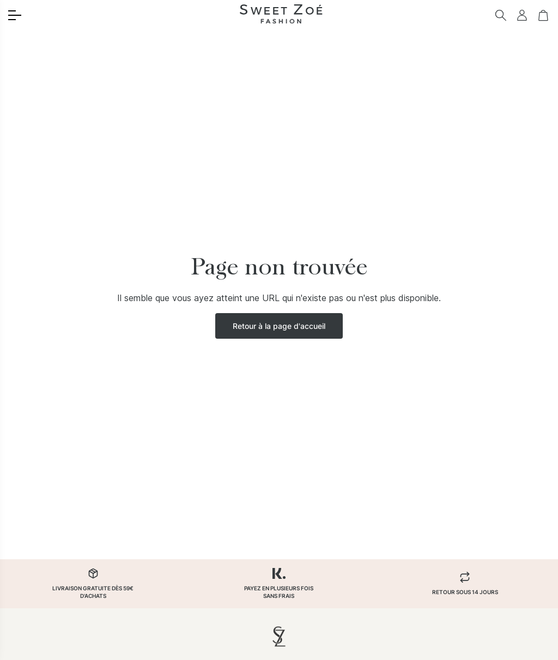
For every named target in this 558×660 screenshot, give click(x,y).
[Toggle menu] (14, 15)
